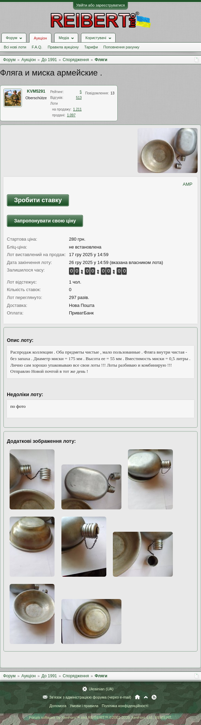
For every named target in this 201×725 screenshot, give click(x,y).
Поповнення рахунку (121, 47)
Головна (137, 697)
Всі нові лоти (15, 47)
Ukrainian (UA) (100, 689)
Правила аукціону (63, 47)
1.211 (77, 109)
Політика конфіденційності (125, 706)
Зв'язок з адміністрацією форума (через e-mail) (90, 697)
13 (112, 93)
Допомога (57, 706)
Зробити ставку (38, 200)
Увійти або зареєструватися (100, 5)
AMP (187, 184)
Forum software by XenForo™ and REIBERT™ (100, 717)
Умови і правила (84, 706)
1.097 (71, 115)
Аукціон (40, 38)
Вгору (145, 697)
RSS (154, 697)
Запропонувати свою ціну (45, 220)
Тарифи (91, 47)
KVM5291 (36, 91)
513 (79, 98)
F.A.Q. (37, 47)
